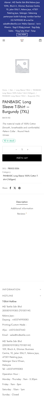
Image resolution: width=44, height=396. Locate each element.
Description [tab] (22, 202)
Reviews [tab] (22, 213)
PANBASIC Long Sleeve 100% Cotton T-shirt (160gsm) (20, 177)
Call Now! (22, 35)
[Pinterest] (19, 188)
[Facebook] (10, 188)
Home (4, 90)
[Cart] (40, 40)
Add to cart (22, 157)
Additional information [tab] (22, 208)
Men (11, 90)
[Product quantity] (22, 149)
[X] (14, 188)
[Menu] (3, 40)
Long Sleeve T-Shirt (23, 90)
